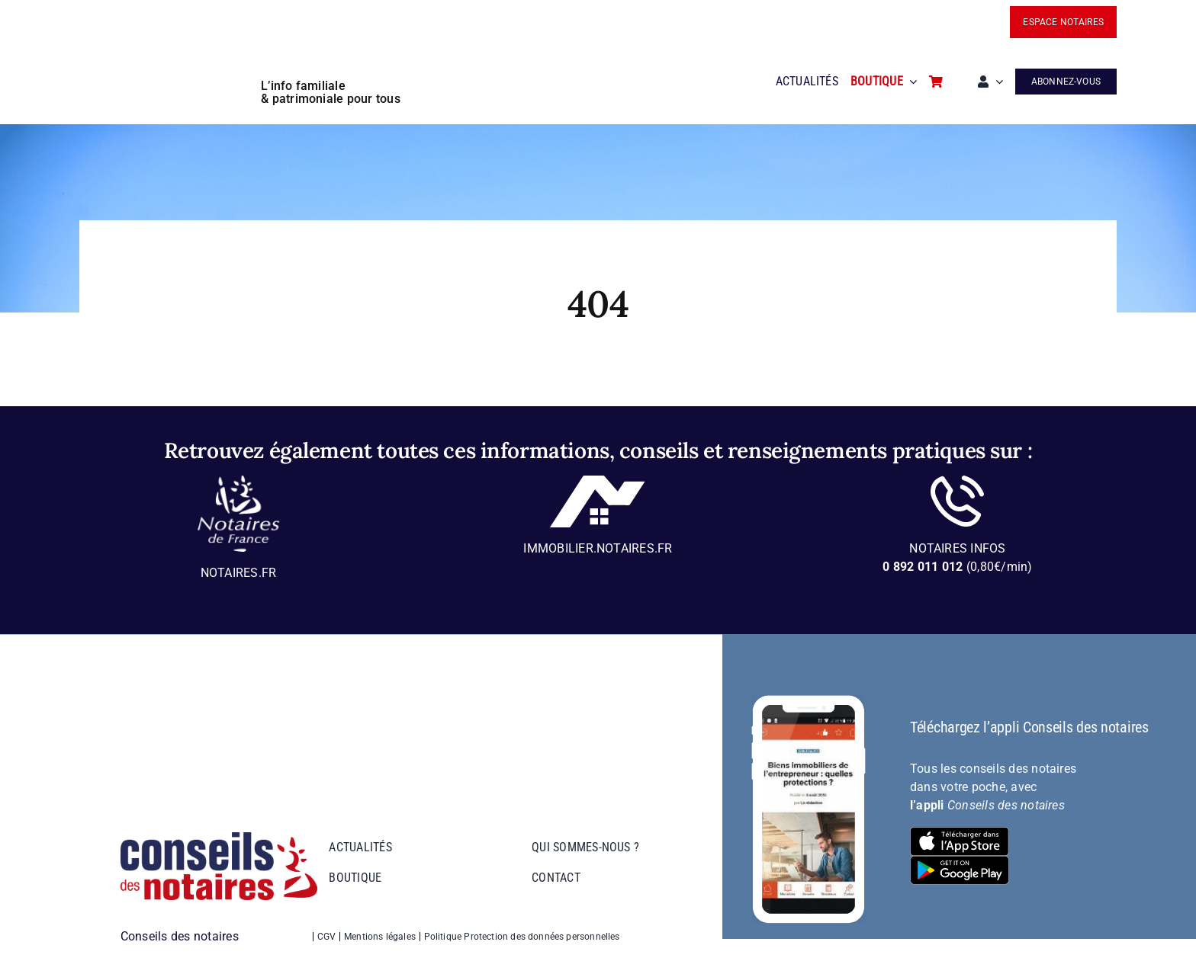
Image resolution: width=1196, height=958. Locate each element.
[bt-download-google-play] (959, 861)
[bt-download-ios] (959, 832)
